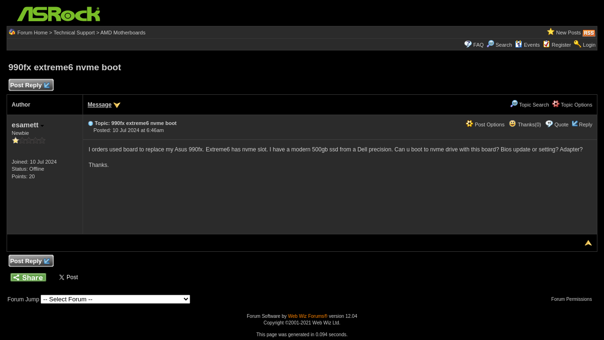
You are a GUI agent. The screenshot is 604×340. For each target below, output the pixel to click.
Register (561, 45)
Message (100, 104)
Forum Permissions (573, 299)
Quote (561, 124)
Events (527, 45)
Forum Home (32, 32)
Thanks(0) (525, 124)
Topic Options (572, 105)
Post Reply (29, 86)
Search (503, 45)
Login (589, 45)
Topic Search (529, 105)
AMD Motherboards (123, 32)
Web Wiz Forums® (307, 316)
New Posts (568, 32)
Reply (585, 124)
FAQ (478, 45)
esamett (28, 125)
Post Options (485, 124)
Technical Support (73, 32)
